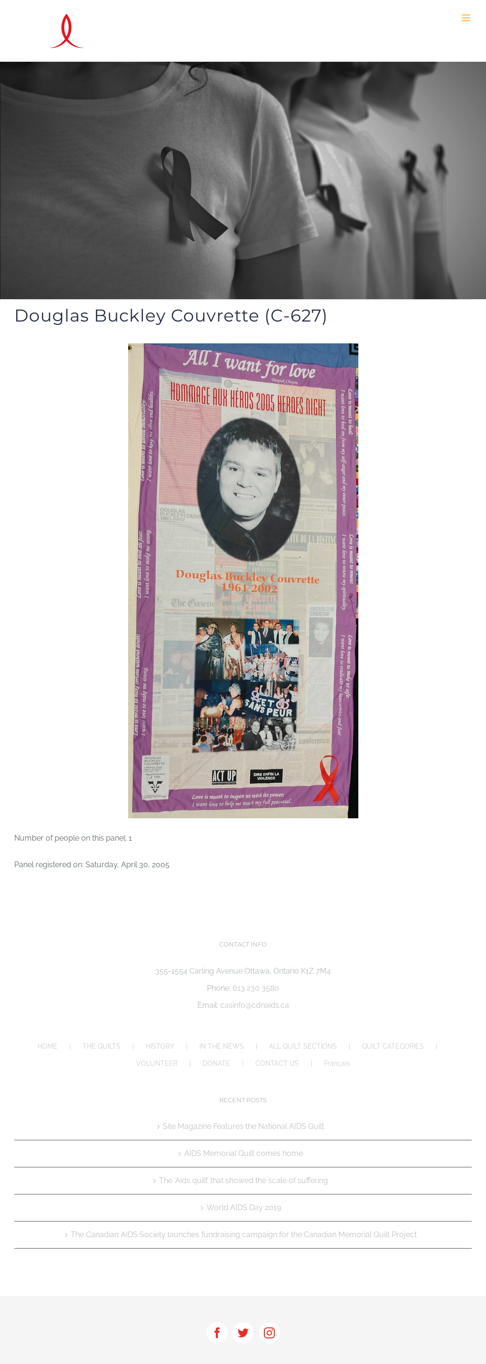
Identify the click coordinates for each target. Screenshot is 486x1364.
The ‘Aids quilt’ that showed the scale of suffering (243, 1180)
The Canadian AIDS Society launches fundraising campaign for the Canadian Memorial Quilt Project (244, 1234)
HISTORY (160, 1046)
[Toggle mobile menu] (467, 18)
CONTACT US (277, 1063)
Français (337, 1063)
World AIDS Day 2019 (243, 1207)
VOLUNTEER (157, 1063)
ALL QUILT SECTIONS (303, 1046)
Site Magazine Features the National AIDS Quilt (243, 1126)
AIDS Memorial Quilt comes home (243, 1153)
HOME (47, 1046)
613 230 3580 (256, 988)
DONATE (216, 1063)
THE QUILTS (102, 1046)
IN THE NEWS (221, 1046)
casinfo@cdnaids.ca (254, 1005)
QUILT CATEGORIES (393, 1046)
